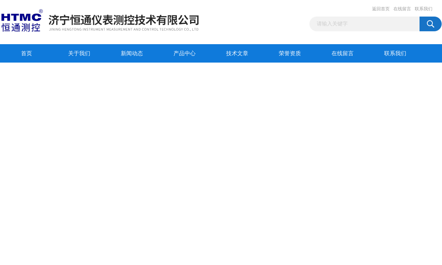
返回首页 (381, 8)
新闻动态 (132, 53)
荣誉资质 (290, 53)
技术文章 (237, 53)
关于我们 (79, 53)
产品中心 (184, 53)
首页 (26, 53)
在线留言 (402, 8)
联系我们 (423, 8)
